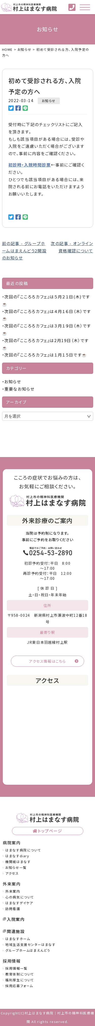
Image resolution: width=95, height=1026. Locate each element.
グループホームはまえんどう (27, 950)
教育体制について (19, 974)
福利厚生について (19, 979)
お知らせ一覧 (16, 867)
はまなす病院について (23, 850)
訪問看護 (12, 908)
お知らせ (49, 100)
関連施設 (16, 931)
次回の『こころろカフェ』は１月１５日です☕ (45, 355)
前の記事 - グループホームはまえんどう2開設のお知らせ (24, 250)
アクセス (12, 873)
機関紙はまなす (18, 861)
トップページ (50, 831)
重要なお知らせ (19, 389)
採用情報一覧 (16, 968)
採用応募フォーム (19, 985)
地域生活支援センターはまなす (30, 944)
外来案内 (12, 891)
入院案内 (16, 919)
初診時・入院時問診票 (29, 165)
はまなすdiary (17, 855)
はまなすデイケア (19, 902)
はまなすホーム (17, 938)
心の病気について (19, 897)
